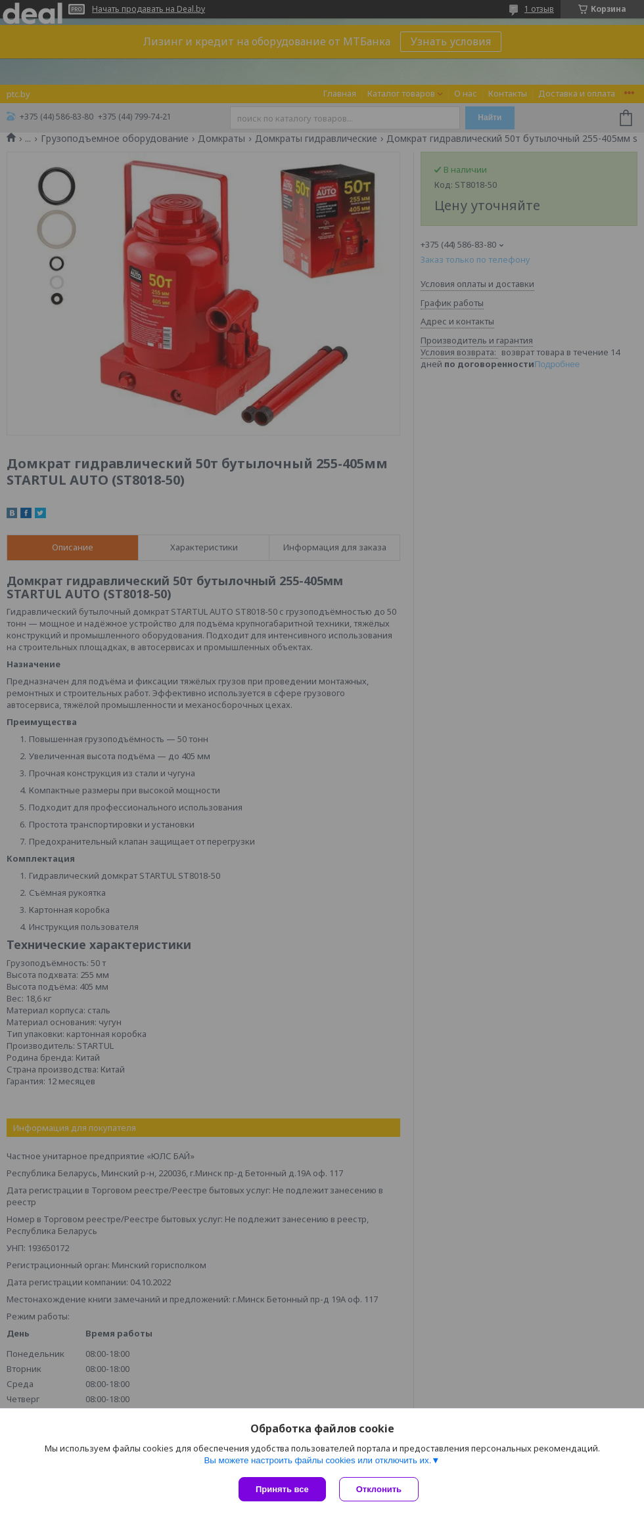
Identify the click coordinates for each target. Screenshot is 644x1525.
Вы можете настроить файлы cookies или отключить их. (317, 1460)
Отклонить (379, 1489)
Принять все (282, 1489)
